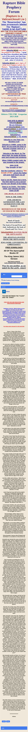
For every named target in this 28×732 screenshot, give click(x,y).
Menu (3, 274)
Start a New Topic (5, 283)
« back (2, 728)
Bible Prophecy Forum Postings (10, 280)
